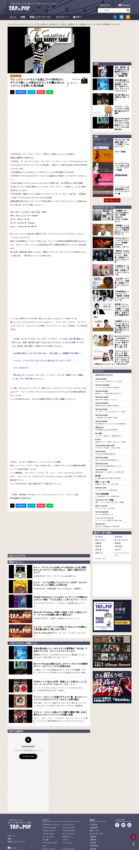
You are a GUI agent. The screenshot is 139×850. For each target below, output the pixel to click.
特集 (23, 18)
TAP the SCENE (112, 360)
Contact (126, 5)
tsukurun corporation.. (76, 843)
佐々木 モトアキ (72, 84)
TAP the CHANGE (112, 354)
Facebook (21, 93)
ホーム (13, 18)
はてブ (31, 93)
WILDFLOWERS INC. (63, 840)
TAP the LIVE (112, 451)
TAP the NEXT (112, 349)
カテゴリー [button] (61, 18)
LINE (49, 93)
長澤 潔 (97, 505)
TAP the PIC (112, 485)
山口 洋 (117, 508)
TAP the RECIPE (112, 474)
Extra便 (112, 400)
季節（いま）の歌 (112, 446)
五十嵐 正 (98, 497)
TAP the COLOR (112, 366)
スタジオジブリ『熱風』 (112, 463)
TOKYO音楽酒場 (112, 457)
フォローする (28, 735)
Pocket (41, 93)
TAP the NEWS (112, 389)
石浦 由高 (118, 497)
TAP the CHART (112, 423)
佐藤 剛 (97, 502)
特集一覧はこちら (112, 194)
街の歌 (112, 440)
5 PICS (112, 406)
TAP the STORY (112, 383)
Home (10, 25)
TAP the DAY (18, 25)
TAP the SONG (112, 377)
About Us (105, 5)
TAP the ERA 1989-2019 (112, 411)
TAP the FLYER (112, 428)
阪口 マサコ (99, 499)
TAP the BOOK (112, 434)
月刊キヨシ (112, 394)
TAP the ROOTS (112, 371)
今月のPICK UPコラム (102, 344)
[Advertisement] (49, 532)
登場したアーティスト (40, 18)
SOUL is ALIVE (112, 468)
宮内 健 (97, 508)
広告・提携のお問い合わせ (20, 828)
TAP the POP (99, 514)
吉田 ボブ (98, 511)
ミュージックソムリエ (112, 480)
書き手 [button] (76, 18)
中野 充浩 (118, 505)
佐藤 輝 (117, 502)
